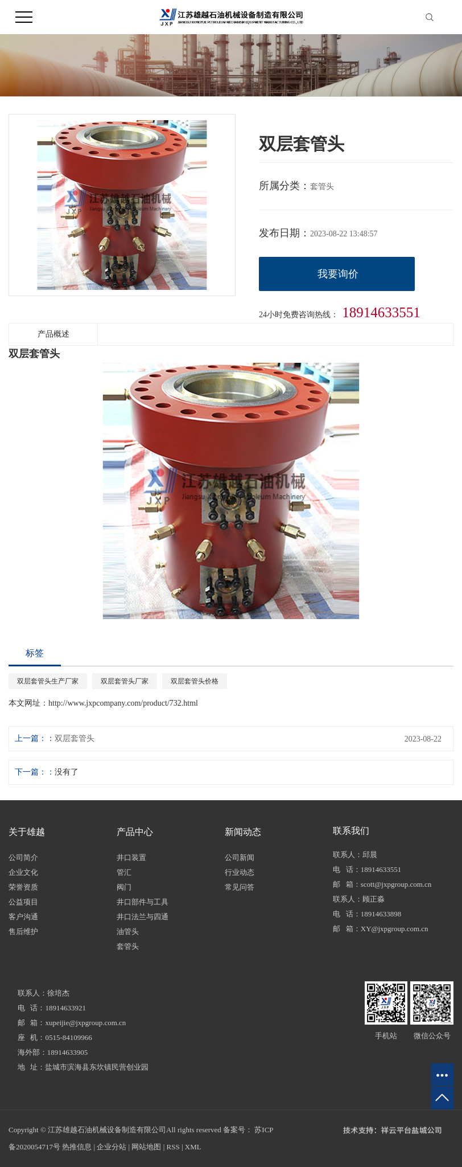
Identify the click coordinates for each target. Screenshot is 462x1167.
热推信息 (77, 1147)
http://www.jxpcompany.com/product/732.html (123, 703)
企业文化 (23, 872)
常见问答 (239, 887)
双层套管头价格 (194, 681)
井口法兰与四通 (142, 916)
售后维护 (23, 931)
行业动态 (239, 872)
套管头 (128, 946)
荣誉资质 (23, 887)
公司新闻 (239, 857)
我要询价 (337, 274)
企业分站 (111, 1147)
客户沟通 (23, 916)
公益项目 (23, 902)
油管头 (128, 931)
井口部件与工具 (142, 902)
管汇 (124, 872)
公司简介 (23, 857)
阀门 (124, 887)
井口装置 (131, 857)
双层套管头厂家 (124, 681)
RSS (173, 1147)
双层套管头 (74, 738)
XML (193, 1147)
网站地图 (146, 1147)
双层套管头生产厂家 (48, 681)
